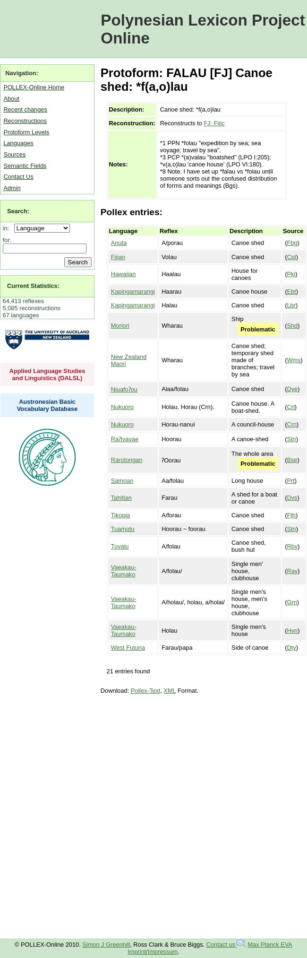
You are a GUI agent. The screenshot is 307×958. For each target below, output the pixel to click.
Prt (290, 480)
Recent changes (25, 109)
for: (7, 240)
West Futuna (128, 647)
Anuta (119, 242)
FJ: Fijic (214, 123)
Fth (291, 515)
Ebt (291, 291)
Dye (292, 388)
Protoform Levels (26, 132)
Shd (292, 325)
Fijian (118, 257)
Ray (292, 571)
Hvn (292, 630)
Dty (291, 647)
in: (8, 228)
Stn (291, 439)
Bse (292, 459)
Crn (292, 424)
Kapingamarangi (133, 291)
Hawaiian (123, 274)
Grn (292, 602)
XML (170, 690)
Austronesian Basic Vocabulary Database (47, 405)
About (11, 98)
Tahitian (121, 497)
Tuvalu (120, 546)
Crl (290, 406)
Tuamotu (123, 528)
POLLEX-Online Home (33, 87)
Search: (18, 211)
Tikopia (120, 515)
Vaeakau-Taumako (123, 571)
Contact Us (18, 176)
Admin (11, 188)
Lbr (291, 305)
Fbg (292, 242)
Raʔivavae (124, 439)
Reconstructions (25, 120)
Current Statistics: (33, 285)
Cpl (291, 257)
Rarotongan (127, 459)
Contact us (225, 944)
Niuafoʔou (124, 389)
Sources (14, 154)
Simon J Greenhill (106, 944)
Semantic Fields (24, 165)
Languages (18, 143)
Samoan (122, 480)
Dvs (292, 497)
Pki (291, 274)
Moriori (120, 325)
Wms (293, 360)
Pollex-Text (146, 690)
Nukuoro (122, 406)
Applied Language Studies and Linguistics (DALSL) (47, 374)
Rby (292, 546)
